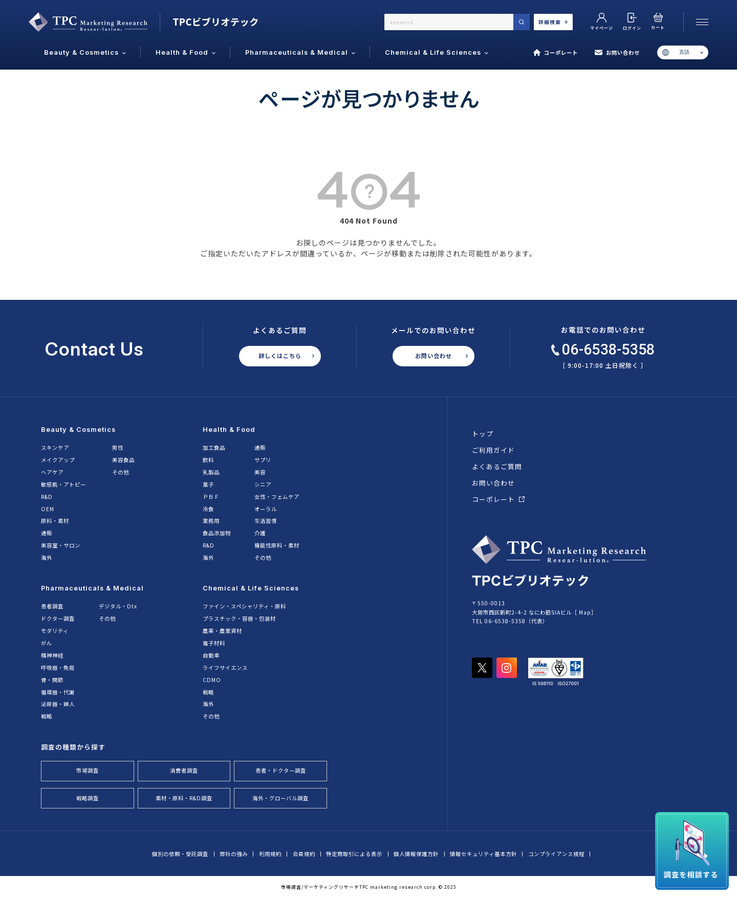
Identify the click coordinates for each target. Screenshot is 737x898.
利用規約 (270, 854)
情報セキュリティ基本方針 (483, 854)
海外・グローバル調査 (280, 798)
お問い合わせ (617, 53)
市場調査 (87, 770)
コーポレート (555, 53)
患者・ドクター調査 (280, 770)
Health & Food (229, 429)
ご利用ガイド (493, 450)
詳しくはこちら (279, 356)
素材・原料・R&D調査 (184, 798)
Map (585, 612)
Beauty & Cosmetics (78, 429)
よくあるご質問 (497, 466)
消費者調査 (184, 770)
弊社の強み (234, 854)
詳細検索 (553, 22)
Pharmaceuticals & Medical (92, 588)
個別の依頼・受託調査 (180, 854)
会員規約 (304, 854)
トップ (482, 434)
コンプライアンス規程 (556, 854)
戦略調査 (87, 798)
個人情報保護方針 (416, 854)
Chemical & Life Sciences (251, 588)
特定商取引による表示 (354, 854)
